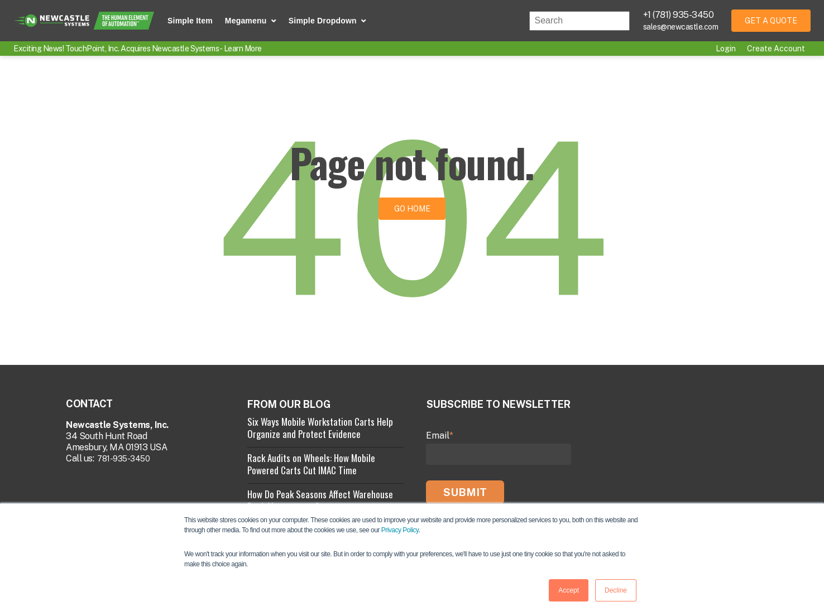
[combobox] (579, 21)
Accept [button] (568, 590)
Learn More (243, 48)
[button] (250, 21)
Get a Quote (771, 20)
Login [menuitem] (726, 48)
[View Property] (325, 431)
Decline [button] (616, 590)
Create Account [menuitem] (776, 48)
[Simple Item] (190, 21)
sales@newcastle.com (680, 26)
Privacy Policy (400, 531)
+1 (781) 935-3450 (678, 14)
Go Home (412, 208)
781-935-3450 (123, 458)
